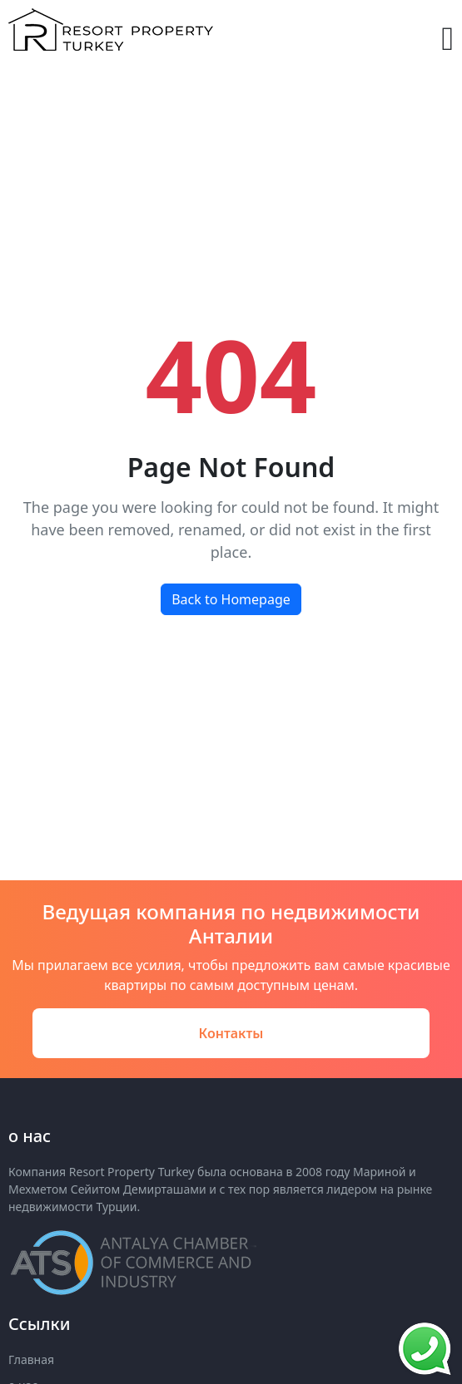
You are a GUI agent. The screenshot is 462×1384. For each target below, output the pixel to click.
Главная (31, 1359)
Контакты (231, 1033)
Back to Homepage (231, 599)
